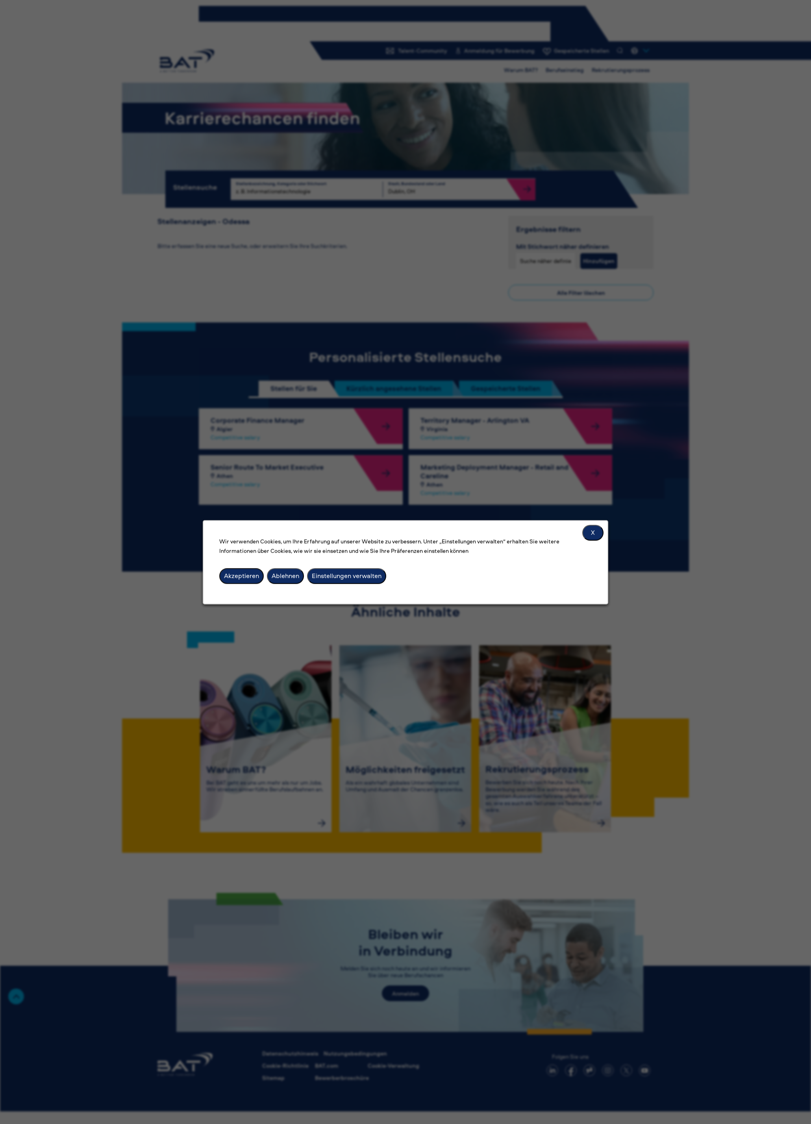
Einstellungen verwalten (346, 575)
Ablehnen (285, 575)
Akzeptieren (241, 575)
